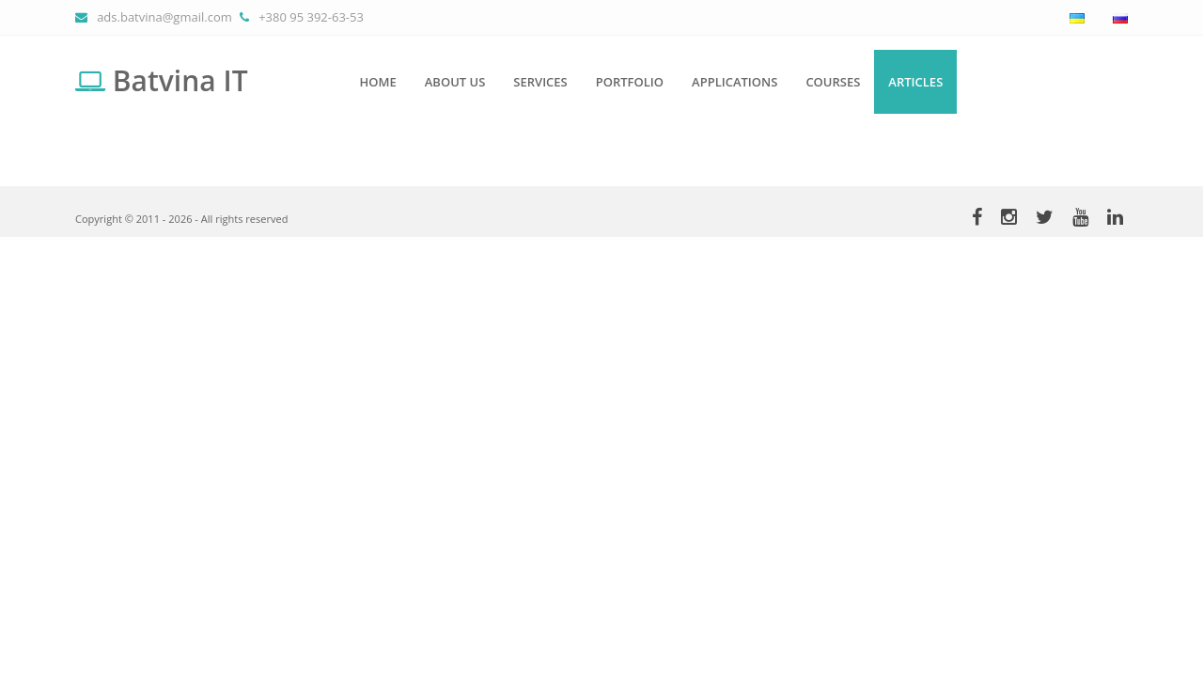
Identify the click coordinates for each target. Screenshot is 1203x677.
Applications (734, 81)
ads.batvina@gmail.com (164, 16)
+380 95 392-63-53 (311, 16)
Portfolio (630, 81)
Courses (832, 81)
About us (455, 81)
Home (378, 81)
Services (540, 81)
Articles (915, 81)
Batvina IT (161, 80)
